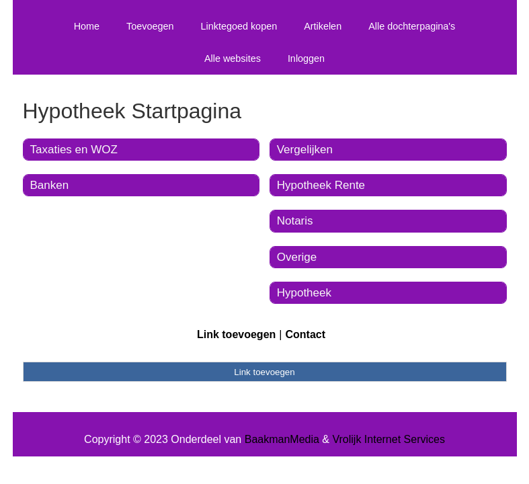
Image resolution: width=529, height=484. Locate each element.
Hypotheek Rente (321, 185)
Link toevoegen (236, 334)
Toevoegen (149, 26)
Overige (297, 257)
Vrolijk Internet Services (388, 439)
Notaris (295, 220)
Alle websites (232, 58)
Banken (49, 185)
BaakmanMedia (282, 439)
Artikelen (322, 26)
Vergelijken (305, 149)
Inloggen (306, 58)
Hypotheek (304, 292)
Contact (305, 334)
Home (86, 26)
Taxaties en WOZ (74, 149)
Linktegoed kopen (239, 26)
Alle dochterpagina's (411, 26)
